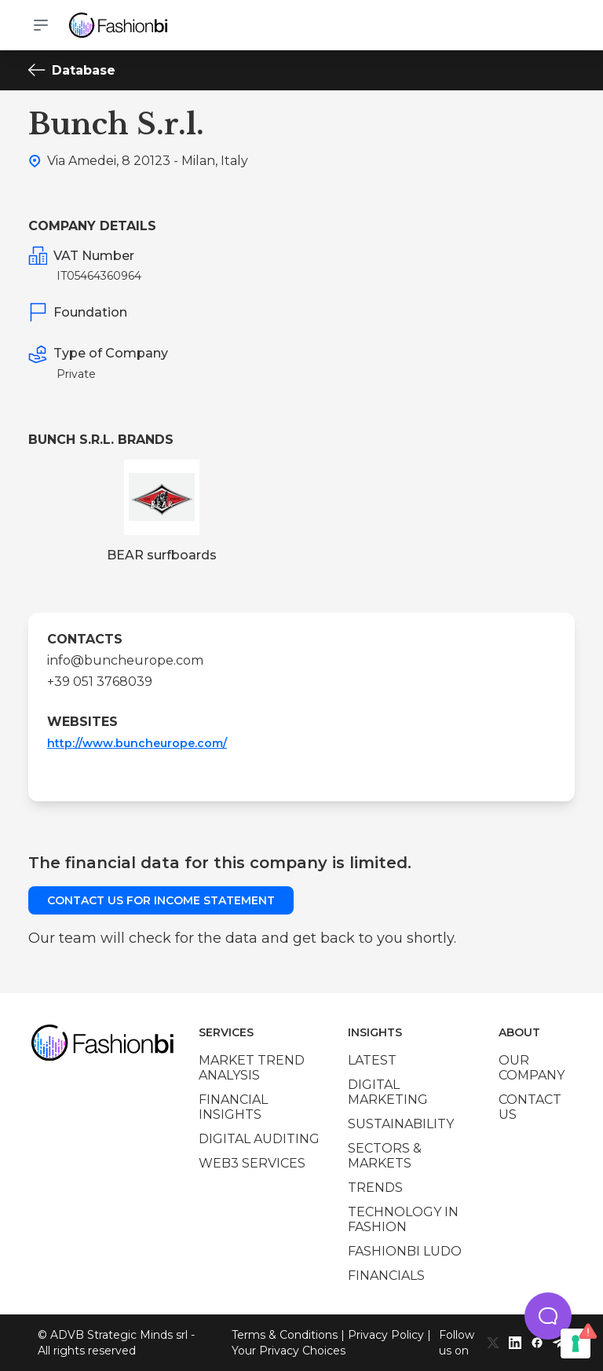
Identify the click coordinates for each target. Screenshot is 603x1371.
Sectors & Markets (385, 1156)
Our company (532, 1068)
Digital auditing (259, 1138)
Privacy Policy (386, 1335)
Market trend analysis (252, 1068)
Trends (375, 1187)
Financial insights (233, 1107)
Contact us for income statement (161, 900)
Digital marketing (388, 1092)
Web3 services (252, 1163)
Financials (386, 1275)
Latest (372, 1060)
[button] (548, 1316)
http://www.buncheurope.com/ (137, 743)
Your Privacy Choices (288, 1351)
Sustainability (401, 1123)
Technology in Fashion (403, 1219)
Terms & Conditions (285, 1335)
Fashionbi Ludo (405, 1251)
